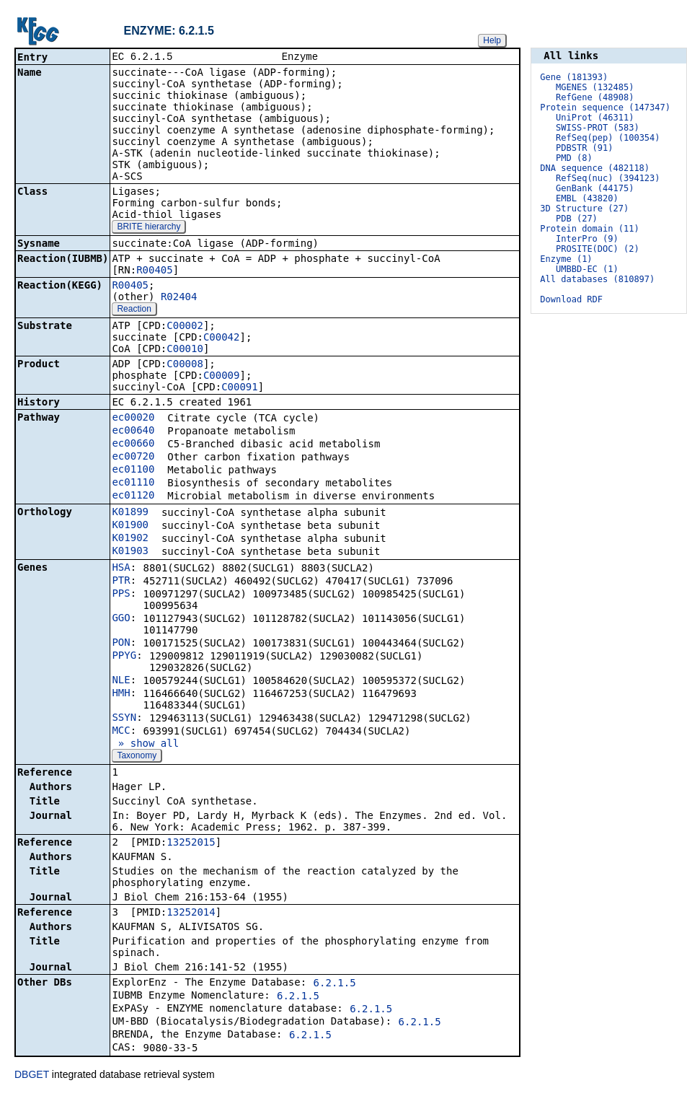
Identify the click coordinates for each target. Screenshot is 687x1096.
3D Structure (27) (584, 208)
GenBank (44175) (595, 188)
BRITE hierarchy (148, 228)
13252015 (191, 843)
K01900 (130, 526)
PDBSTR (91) (584, 148)
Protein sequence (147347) (605, 107)
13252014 (191, 913)
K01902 (130, 539)
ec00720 (133, 457)
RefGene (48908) (595, 97)
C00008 (185, 365)
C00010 (185, 350)
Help (492, 40)
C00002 (185, 327)
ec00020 (133, 418)
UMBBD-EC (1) (587, 269)
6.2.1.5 (335, 984)
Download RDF (571, 299)
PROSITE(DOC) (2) (597, 249)
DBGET (31, 1076)
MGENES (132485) (595, 87)
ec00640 (133, 431)
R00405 (154, 271)
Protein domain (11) (589, 229)
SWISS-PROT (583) (597, 128)
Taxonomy (136, 757)
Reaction (134, 310)
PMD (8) (574, 158)
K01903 (130, 552)
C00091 (239, 388)
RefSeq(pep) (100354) (608, 138)
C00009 (221, 376)
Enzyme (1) (566, 259)
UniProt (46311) (595, 118)
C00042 (221, 338)
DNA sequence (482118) (595, 168)
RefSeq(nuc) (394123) (608, 178)
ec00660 (133, 444)
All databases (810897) (597, 279)
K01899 (130, 513)
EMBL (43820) (587, 198)
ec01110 (133, 483)
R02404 (179, 298)
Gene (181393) (574, 77)
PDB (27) (577, 219)
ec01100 (133, 470)
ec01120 (133, 496)
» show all (145, 744)
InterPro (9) (587, 239)
